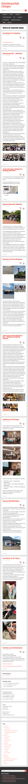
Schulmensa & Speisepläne (15, 19)
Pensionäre (6, 733)
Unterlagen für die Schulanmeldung (11, 758)
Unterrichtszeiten (7, 752)
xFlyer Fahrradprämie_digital (7, 42)
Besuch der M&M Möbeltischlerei (11, 501)
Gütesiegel (6, 749)
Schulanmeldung (6, 19)
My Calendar (19, 17)
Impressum (9, 22)
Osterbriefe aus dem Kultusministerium (12, 648)
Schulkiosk (6, 741)
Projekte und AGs (8, 740)
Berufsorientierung (8, 746)
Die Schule (11, 14)
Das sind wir (5, 14)
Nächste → (9, 675)
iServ (14, 17)
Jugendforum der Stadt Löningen (11, 419)
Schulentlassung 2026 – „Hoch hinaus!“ (12, 53)
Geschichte (6, 738)
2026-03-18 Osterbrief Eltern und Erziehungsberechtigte (12, 666)
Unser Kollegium (7, 729)
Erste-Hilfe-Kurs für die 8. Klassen (11, 558)
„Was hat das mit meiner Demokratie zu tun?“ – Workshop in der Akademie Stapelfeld (13, 337)
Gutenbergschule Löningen (10, 4)
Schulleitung (7, 727)
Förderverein (17, 14)
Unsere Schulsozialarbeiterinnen (10, 732)
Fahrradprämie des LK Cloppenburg (11, 33)
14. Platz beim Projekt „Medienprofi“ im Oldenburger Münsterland (12, 169)
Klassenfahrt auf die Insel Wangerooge (12, 259)
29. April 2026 (8, 421)
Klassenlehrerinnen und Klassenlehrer (11, 730)
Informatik (6, 751)
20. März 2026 (8, 649)
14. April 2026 (8, 502)
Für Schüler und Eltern (7, 17)
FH (3, 55)
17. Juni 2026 (8, 172)
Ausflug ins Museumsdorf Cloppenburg (12, 204)
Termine (4, 22)
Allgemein (5, 48)
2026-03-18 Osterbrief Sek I (7, 663)
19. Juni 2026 (8, 55)
